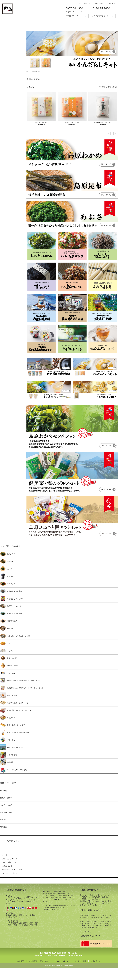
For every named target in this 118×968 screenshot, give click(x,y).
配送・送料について (9, 862)
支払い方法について (9, 859)
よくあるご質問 (80, 961)
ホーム (28, 71)
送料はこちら (13, 841)
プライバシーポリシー (10, 873)
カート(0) (110, 3)
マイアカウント (83, 3)
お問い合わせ (98, 3)
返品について (7, 866)
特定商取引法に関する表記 (38, 961)
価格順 (108, 87)
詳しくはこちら (85, 932)
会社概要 (20, 961)
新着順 (114, 87)
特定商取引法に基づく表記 (12, 870)
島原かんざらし (36, 71)
